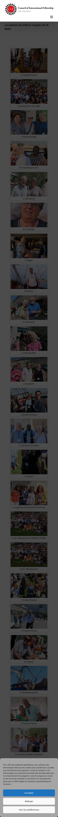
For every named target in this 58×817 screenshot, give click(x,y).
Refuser (29, 801)
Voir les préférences (29, 809)
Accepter (28, 793)
